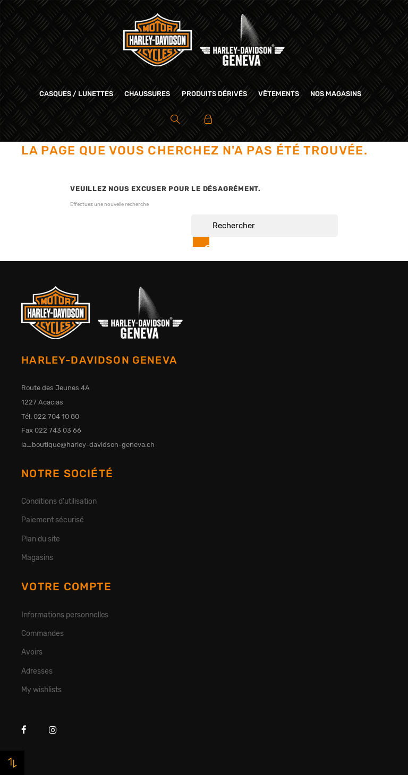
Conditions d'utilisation (58, 501)
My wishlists (41, 689)
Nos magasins (335, 94)
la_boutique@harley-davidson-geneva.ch (88, 445)
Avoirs (31, 652)
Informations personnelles (64, 614)
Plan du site (40, 539)
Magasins (37, 557)
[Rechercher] (264, 225)
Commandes (42, 633)
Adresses (37, 671)
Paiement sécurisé (52, 519)
